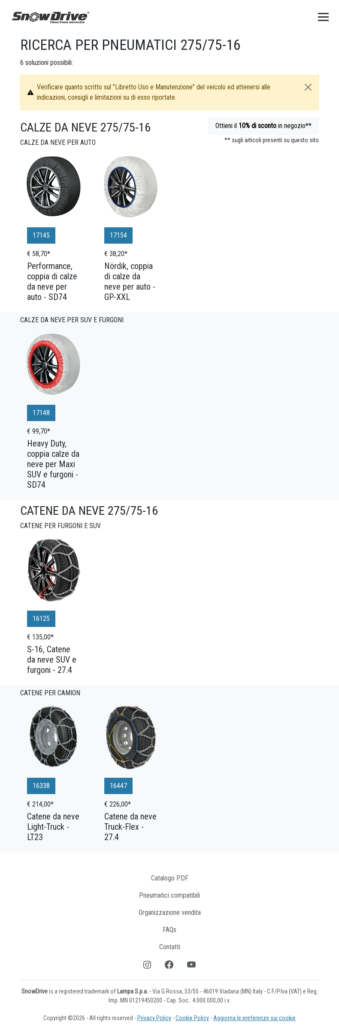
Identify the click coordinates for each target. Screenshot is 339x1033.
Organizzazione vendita (170, 912)
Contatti (169, 947)
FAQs (169, 930)
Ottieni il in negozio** (263, 126)
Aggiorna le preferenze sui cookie (254, 1018)
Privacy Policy (154, 1018)
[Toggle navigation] (323, 17)
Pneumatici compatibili (169, 895)
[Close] (308, 87)
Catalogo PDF (169, 878)
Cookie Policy (192, 1018)
